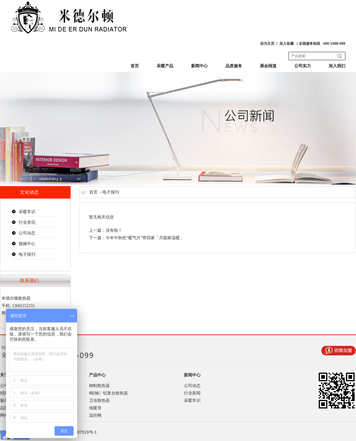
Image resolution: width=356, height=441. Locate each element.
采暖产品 (165, 66)
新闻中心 (199, 66)
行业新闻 (192, 393)
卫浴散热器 (99, 400)
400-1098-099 (334, 43)
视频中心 (27, 244)
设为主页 (267, 43)
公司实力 (302, 66)
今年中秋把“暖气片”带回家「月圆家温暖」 (145, 238)
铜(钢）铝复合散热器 (108, 393)
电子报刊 (27, 254)
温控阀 (95, 415)
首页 (135, 66)
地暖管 (95, 407)
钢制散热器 (99, 385)
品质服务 (233, 66)
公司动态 (27, 233)
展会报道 (268, 66)
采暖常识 (27, 212)
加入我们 (337, 66)
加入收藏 (286, 43)
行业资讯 (27, 222)
